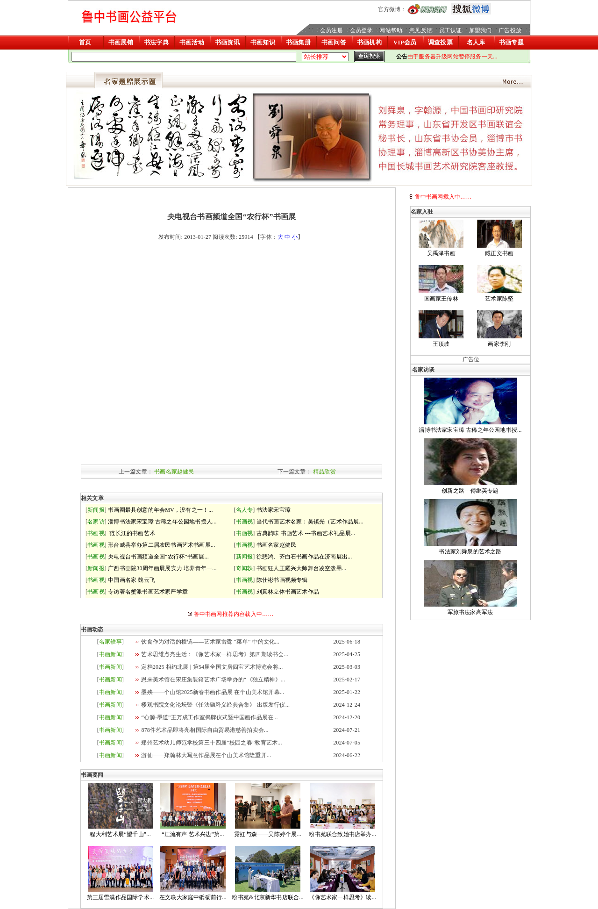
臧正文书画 (499, 253)
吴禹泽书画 (441, 253)
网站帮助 (390, 30)
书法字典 (156, 42)
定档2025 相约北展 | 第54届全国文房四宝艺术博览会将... (212, 667)
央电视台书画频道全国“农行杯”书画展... (158, 556)
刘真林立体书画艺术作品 (287, 591)
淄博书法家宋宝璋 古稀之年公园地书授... (470, 430)
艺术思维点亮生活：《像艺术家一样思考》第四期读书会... (214, 654)
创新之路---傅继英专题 (469, 490)
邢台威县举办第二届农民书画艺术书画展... (161, 545)
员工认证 (450, 30)
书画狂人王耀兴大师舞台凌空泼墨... (301, 568)
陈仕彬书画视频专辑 (282, 580)
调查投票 (440, 42)
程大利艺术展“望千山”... (120, 834)
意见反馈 (420, 30)
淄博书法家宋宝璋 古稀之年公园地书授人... (162, 521)
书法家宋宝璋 (273, 510)
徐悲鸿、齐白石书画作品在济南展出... (304, 556)
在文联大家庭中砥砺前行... (193, 897)
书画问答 (333, 42)
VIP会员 (404, 42)
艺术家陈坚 (499, 298)
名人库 (476, 42)
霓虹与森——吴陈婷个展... (267, 834)
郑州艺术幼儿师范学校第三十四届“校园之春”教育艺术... (211, 742)
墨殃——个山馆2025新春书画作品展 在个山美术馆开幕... (212, 692)
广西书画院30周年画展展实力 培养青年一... (162, 568)
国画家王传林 (441, 298)
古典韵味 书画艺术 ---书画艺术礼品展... (306, 533)
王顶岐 (441, 344)
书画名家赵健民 (174, 471)
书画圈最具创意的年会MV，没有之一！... (160, 510)
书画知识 (262, 42)
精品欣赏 (324, 471)
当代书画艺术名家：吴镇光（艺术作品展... (309, 521)
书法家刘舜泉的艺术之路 (470, 551)
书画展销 (120, 42)
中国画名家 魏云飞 (131, 580)
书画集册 (298, 42)
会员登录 (361, 30)
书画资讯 (227, 42)
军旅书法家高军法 (470, 612)
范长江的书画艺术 (131, 533)
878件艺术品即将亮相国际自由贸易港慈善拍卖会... (204, 730)
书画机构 (369, 42)
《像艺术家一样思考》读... (342, 897)
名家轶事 (110, 641)
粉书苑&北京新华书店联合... (267, 897)
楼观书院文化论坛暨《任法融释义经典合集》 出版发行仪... (215, 704)
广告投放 (509, 30)
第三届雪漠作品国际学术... (120, 897)
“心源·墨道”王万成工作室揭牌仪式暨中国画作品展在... (209, 717)
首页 (85, 42)
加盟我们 (480, 30)
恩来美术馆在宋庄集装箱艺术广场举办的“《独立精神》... (213, 679)
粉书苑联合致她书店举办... (342, 834)
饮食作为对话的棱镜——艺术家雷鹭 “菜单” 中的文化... (210, 641)
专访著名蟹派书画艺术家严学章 (148, 591)
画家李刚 (499, 344)
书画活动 (191, 42)
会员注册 (331, 30)
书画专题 (511, 42)
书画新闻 (110, 654)
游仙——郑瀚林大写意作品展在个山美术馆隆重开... (206, 755)
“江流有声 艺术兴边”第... (193, 834)
